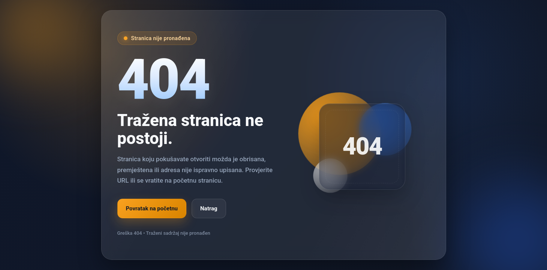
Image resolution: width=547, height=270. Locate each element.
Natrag (208, 208)
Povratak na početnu (152, 208)
